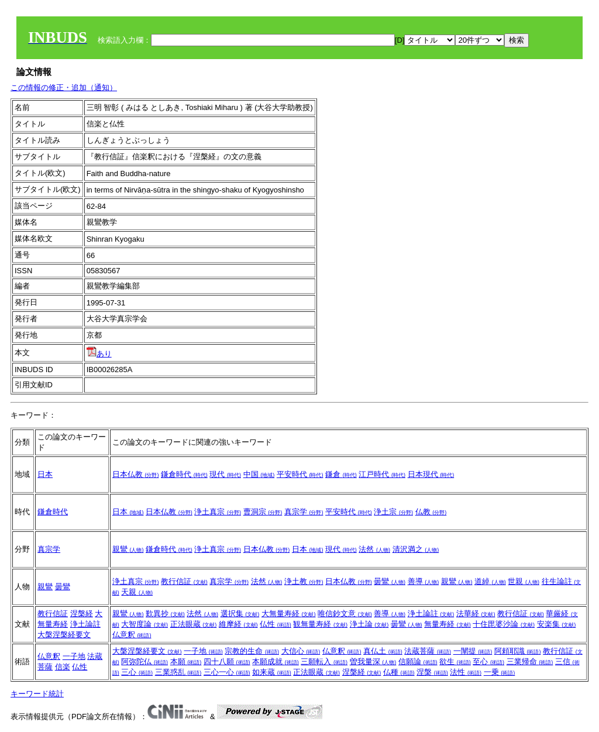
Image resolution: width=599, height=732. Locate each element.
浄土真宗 (217, 511)
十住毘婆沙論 (504, 624)
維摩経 (238, 624)
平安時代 (300, 474)
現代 (225, 474)
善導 (423, 581)
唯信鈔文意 (345, 613)
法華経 (475, 613)
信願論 (418, 661)
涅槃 (432, 672)
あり (99, 353)
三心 (137, 672)
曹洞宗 (263, 511)
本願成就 (275, 661)
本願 (186, 661)
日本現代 (431, 474)
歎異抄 (165, 613)
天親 (137, 591)
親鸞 (128, 549)
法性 (465, 672)
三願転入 (324, 661)
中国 (259, 474)
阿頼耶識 (517, 651)
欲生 (455, 661)
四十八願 (227, 661)
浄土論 (369, 624)
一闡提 (473, 651)
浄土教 (303, 581)
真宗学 (303, 511)
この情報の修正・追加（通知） (64, 87)
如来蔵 (271, 672)
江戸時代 (382, 474)
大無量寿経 (288, 613)
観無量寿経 (320, 624)
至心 (488, 661)
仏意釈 (132, 634)
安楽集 (556, 624)
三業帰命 (530, 661)
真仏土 (382, 651)
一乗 (499, 672)
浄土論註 (85, 624)
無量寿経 (447, 624)
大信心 (301, 651)
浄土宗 (393, 511)
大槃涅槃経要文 (64, 634)
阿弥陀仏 (144, 661)
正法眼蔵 (193, 624)
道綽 (490, 581)
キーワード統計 (37, 693)
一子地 (74, 656)
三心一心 (227, 672)
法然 (374, 549)
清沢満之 (416, 549)
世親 (523, 581)
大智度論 (144, 624)
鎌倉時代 (184, 474)
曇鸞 (62, 586)
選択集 (240, 613)
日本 (45, 474)
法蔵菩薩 (427, 651)
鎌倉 (341, 474)
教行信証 (184, 581)
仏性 (275, 624)
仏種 (399, 672)
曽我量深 (373, 661)
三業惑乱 (178, 672)
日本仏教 (135, 474)
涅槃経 (81, 613)
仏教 (431, 511)
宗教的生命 (252, 651)
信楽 (62, 666)
